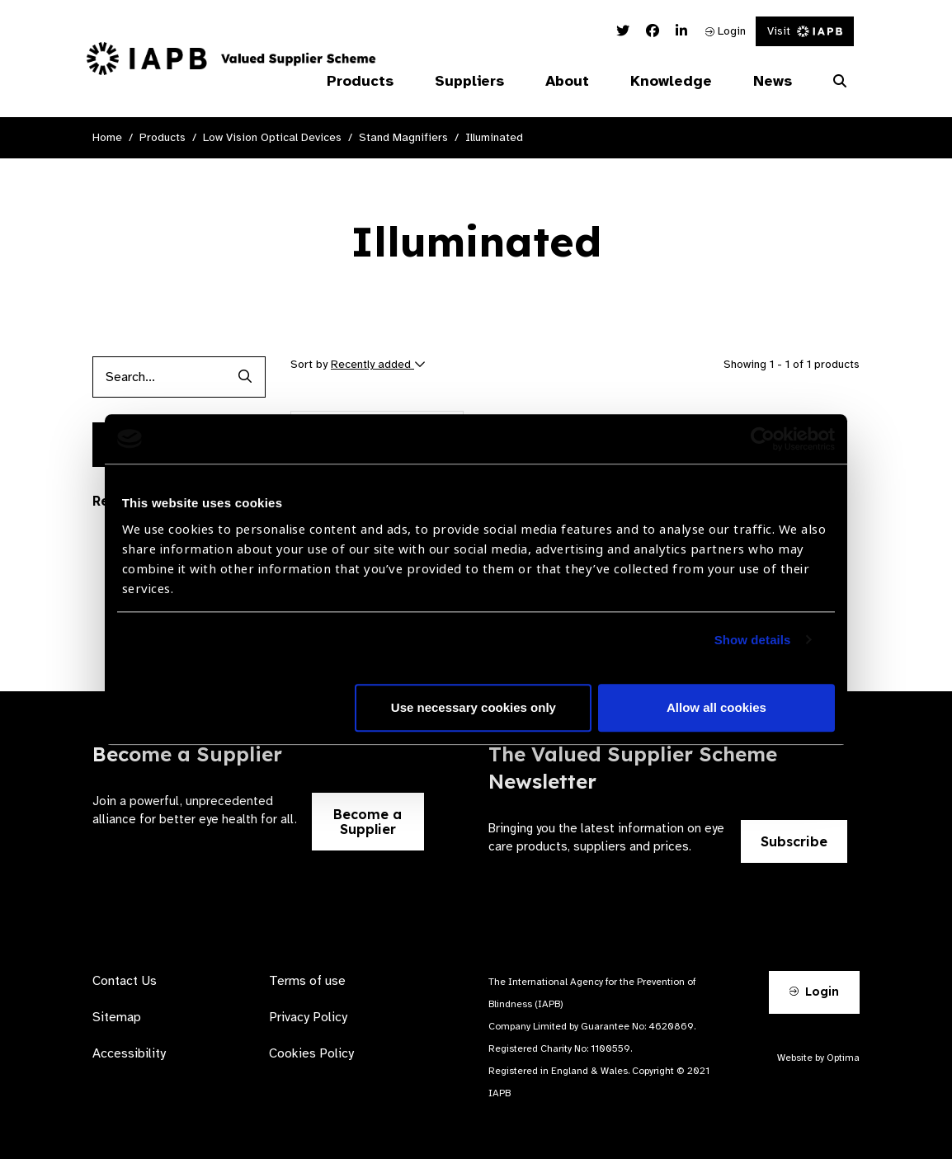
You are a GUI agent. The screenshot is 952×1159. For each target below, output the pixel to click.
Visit (804, 31)
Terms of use (307, 981)
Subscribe (794, 841)
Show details (752, 640)
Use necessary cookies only (473, 707)
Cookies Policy (311, 1053)
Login (725, 31)
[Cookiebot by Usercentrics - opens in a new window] (762, 438)
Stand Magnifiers (403, 137)
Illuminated (494, 137)
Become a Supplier (367, 821)
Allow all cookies (716, 707)
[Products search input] (158, 377)
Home (107, 137)
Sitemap (116, 1017)
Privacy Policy (308, 1017)
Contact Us (124, 981)
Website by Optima (818, 1057)
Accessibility (129, 1053)
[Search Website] (839, 82)
